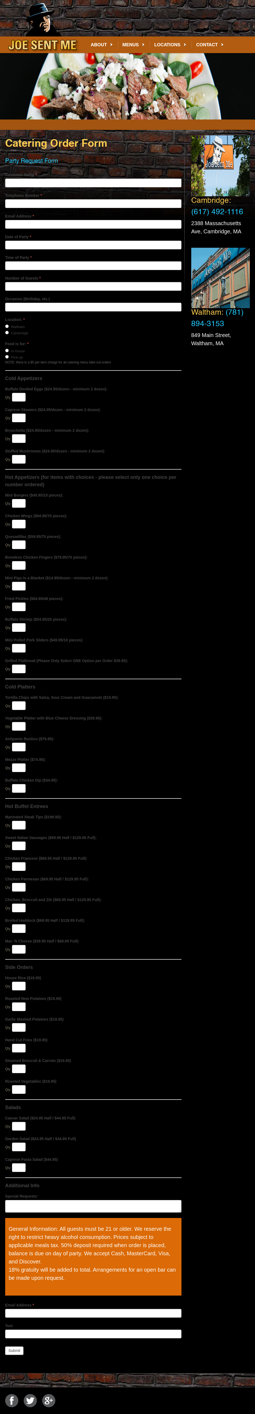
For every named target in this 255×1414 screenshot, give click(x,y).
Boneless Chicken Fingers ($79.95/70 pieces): (46, 557)
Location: (15, 319)
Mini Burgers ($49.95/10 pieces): (34, 495)
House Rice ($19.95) (23, 978)
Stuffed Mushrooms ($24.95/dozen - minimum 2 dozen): (55, 451)
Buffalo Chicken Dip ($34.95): (31, 780)
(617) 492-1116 (217, 213)
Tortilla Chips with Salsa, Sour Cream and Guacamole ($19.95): (62, 697)
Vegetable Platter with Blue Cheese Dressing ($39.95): (53, 718)
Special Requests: (21, 1196)
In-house (15, 351)
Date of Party (18, 237)
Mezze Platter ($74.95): (25, 759)
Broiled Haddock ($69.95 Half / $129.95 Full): (45, 920)
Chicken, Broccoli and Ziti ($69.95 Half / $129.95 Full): (53, 900)
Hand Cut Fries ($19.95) (26, 1040)
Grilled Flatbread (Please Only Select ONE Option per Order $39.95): (66, 661)
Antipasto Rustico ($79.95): (29, 739)
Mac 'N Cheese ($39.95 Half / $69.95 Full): (42, 941)
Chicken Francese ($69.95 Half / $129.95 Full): (46, 858)
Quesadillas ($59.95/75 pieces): (33, 536)
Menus (130, 44)
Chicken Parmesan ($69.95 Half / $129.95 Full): (47, 879)
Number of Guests (23, 278)
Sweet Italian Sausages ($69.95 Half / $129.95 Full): (51, 837)
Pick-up (14, 357)
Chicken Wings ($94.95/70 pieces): (36, 516)
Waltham (15, 327)
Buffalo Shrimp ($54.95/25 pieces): (36, 619)
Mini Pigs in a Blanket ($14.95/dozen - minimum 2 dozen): (57, 578)
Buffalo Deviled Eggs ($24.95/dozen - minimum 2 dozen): (56, 389)
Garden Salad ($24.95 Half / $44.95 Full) (40, 1139)
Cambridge (16, 333)
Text (9, 1326)
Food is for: (17, 344)
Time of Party (18, 257)
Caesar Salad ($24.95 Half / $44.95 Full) (40, 1118)
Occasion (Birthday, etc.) (27, 299)
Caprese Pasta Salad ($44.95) (31, 1159)
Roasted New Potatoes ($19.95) (33, 998)
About (99, 44)
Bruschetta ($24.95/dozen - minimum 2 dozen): (47, 430)
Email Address (19, 216)
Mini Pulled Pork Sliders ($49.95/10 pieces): (44, 640)
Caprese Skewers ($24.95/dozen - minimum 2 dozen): (53, 410)
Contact (207, 44)
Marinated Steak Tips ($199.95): (33, 817)
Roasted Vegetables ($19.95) (30, 1081)
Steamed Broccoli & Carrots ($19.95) (38, 1060)
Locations (167, 44)
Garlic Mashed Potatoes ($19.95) (34, 1019)
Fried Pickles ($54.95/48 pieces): (34, 598)
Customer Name (21, 175)
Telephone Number (23, 195)
